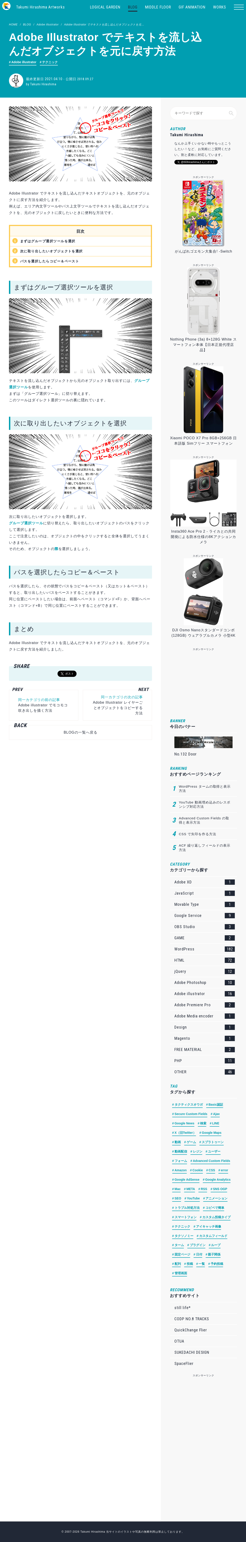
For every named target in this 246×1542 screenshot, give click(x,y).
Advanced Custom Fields (211, 1161)
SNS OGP (220, 1189)
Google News (185, 1123)
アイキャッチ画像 (208, 1226)
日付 (199, 1255)
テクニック (50, 62)
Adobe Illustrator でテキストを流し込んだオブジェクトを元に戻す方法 (110, 24)
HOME (13, 24)
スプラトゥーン (213, 1142)
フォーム (181, 1161)
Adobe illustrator (47, 24)
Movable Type (204, 904)
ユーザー (214, 1151)
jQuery (204, 971)
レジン (197, 1151)
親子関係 (214, 1255)
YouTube (193, 1198)
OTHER (204, 1072)
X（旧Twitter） (185, 1133)
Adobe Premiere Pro (204, 1005)
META (190, 1189)
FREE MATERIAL (204, 1049)
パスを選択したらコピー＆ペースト (51, 261)
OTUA (179, 1341)
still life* (182, 1307)
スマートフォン (186, 1217)
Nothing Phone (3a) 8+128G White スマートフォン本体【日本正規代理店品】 (203, 344)
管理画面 (181, 1273)
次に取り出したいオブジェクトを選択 (53, 251)
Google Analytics (218, 1180)
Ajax (216, 1114)
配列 (178, 1264)
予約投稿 (217, 1264)
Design (204, 1027)
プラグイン (197, 1245)
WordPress (204, 949)
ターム (179, 1245)
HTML (204, 960)
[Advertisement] (78, 790)
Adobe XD (204, 882)
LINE (215, 1123)
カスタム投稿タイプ (216, 1217)
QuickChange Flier (190, 1330)
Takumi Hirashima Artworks (40, 7)
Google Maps (212, 1133)
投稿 (190, 1264)
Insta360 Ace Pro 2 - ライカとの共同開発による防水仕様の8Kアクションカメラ (203, 536)
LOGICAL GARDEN (105, 7)
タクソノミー (184, 1236)
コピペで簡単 (214, 1208)
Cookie (198, 1170)
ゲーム (191, 1142)
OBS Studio (204, 926)
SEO (178, 1198)
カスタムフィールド (213, 1236)
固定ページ (182, 1255)
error (224, 1170)
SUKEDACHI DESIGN (191, 1352)
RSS (204, 1189)
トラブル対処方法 (187, 1208)
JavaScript (204, 893)
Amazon (181, 1170)
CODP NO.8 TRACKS (191, 1318)
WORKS (219, 7)
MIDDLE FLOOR (158, 7)
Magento (204, 1038)
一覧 (202, 1264)
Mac (178, 1189)
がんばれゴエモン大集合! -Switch (203, 251)
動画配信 (181, 1151)
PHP (204, 1060)
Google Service (204, 915)
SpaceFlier (184, 1363)
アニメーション (217, 1198)
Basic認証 (216, 1105)
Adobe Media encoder (204, 1016)
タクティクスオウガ (189, 1105)
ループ (215, 1245)
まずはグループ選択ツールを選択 (49, 241)
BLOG (132, 7)
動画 (178, 1142)
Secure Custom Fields (191, 1114)
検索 (203, 1123)
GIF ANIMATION (192, 7)
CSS (212, 1170)
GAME (204, 938)
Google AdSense (187, 1180)
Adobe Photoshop (204, 982)
